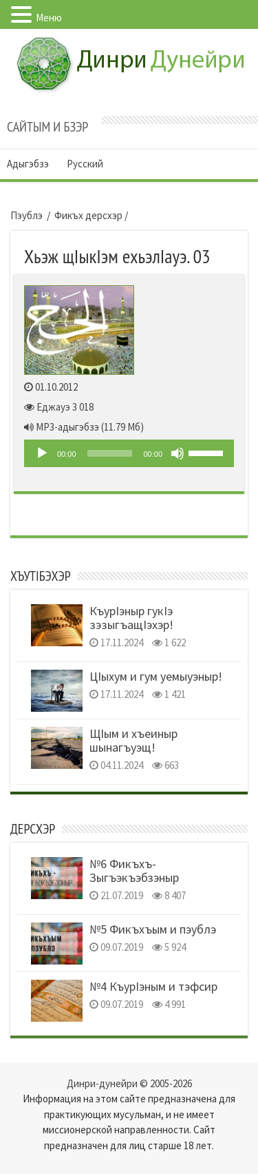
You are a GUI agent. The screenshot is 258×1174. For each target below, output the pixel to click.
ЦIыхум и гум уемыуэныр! (155, 676)
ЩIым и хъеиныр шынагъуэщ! (133, 740)
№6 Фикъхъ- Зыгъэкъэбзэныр (134, 870)
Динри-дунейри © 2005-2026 (129, 1083)
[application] (129, 453)
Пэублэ (26, 215)
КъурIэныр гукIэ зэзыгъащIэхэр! (131, 617)
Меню (49, 17)
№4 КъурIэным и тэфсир (153, 986)
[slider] (110, 453)
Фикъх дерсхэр (88, 215)
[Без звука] (177, 453)
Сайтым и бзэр (47, 127)
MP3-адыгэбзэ (67, 426)
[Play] (42, 453)
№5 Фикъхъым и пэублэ (152, 929)
